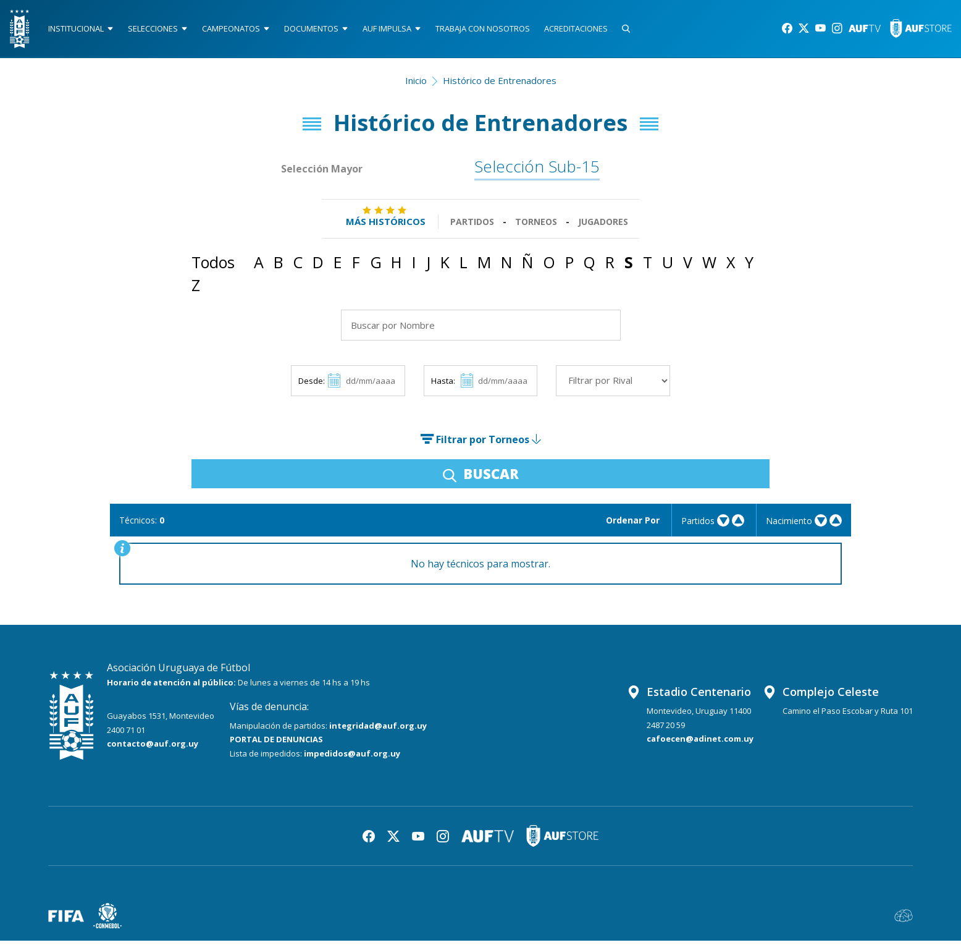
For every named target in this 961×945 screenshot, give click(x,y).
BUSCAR (481, 477)
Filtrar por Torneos (480, 444)
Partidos (472, 226)
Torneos (536, 226)
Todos (213, 266)
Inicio (416, 84)
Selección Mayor (322, 172)
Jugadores (603, 226)
